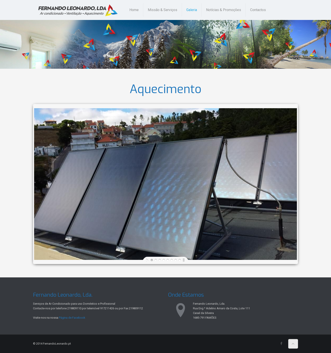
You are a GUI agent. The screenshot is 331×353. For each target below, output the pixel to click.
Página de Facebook (72, 317)
